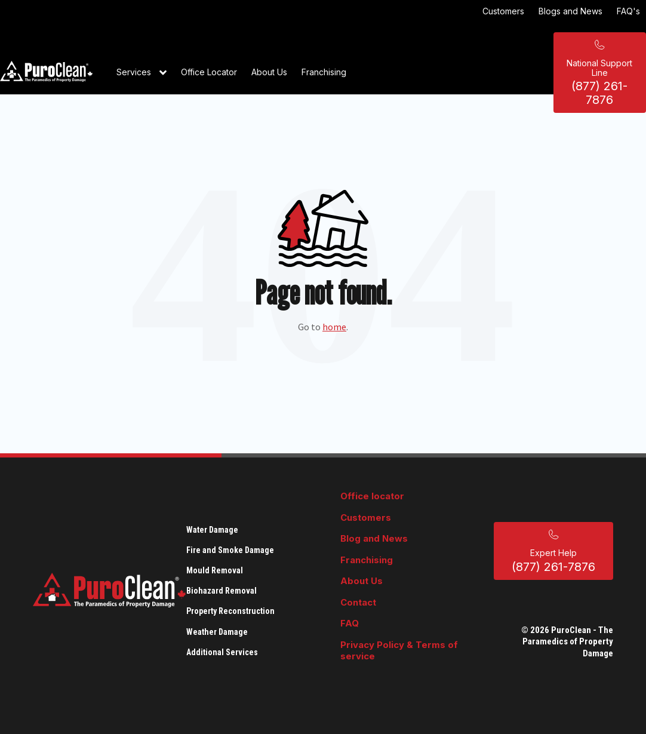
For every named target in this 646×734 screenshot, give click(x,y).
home (334, 327)
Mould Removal (214, 570)
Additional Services (222, 652)
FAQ (349, 623)
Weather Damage (217, 632)
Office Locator (209, 72)
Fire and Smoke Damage (230, 550)
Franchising (324, 72)
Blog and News (374, 538)
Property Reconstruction (230, 611)
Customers (503, 11)
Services (141, 73)
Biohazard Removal (221, 590)
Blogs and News (570, 11)
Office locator (372, 496)
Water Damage (212, 530)
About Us (269, 72)
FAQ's (628, 11)
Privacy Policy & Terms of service (399, 650)
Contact (358, 602)
